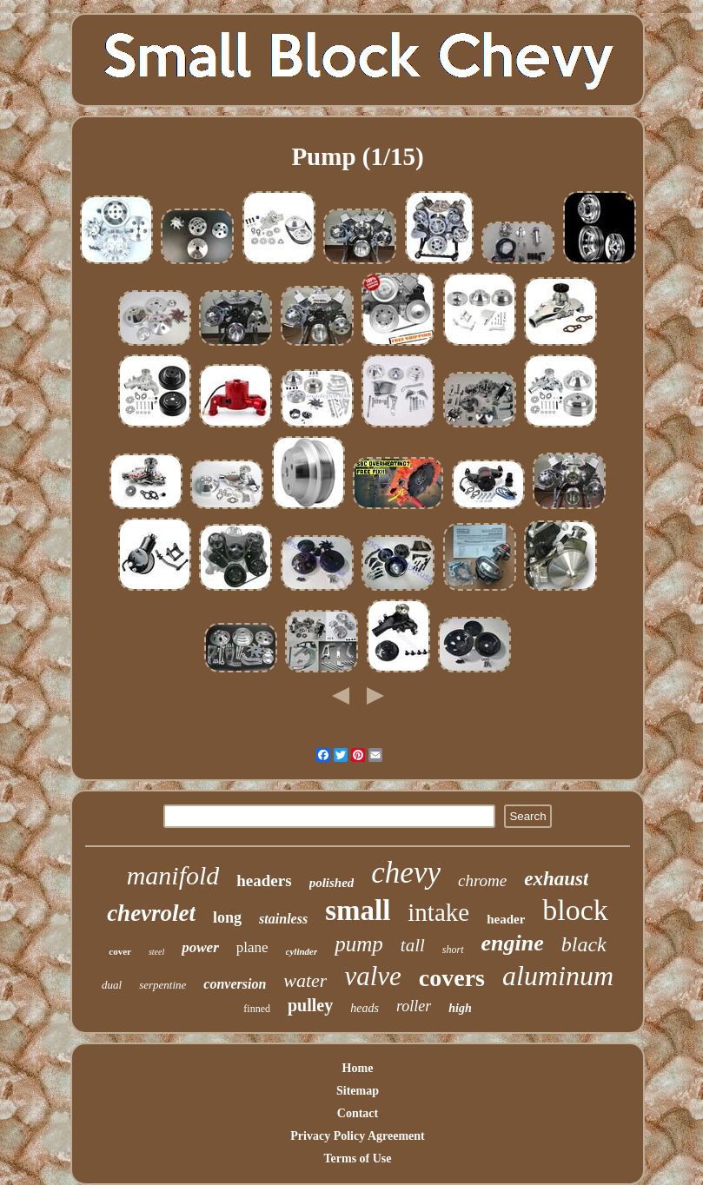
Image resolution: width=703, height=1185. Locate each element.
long (227, 917)
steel (156, 952)
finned (256, 1009)
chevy (406, 873)
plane (252, 947)
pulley (310, 1005)
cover (120, 951)
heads (364, 1008)
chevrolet (151, 913)
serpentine (162, 984)
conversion (234, 983)
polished (332, 883)
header (506, 919)
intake (438, 912)
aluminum (557, 975)
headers (263, 880)
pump (359, 944)
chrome (482, 880)
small (357, 910)
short (453, 949)
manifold (173, 875)
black (584, 944)
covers (452, 977)
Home (358, 1068)
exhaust (556, 879)
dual (112, 984)
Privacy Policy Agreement (357, 1135)
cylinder (302, 951)
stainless (283, 918)
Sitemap (357, 1090)
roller (413, 1006)
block (575, 910)
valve (372, 976)
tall (413, 945)
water (305, 980)
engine (512, 943)
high (459, 1008)
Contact (357, 1113)
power (200, 947)
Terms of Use (357, 1158)
